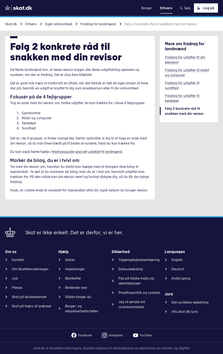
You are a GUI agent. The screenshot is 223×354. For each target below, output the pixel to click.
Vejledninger (75, 269)
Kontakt (18, 260)
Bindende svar (76, 287)
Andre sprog (180, 278)
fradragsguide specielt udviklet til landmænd (87, 152)
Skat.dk (11, 24)
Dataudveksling (130, 269)
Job (15, 278)
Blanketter (73, 278)
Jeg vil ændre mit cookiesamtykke (131, 304)
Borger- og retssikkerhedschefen (81, 308)
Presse (17, 287)
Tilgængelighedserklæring (139, 260)
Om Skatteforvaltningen (30, 269)
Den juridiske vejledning (189, 302)
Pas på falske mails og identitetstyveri (136, 280)
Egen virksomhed (58, 24)
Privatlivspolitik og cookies (139, 292)
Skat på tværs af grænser (32, 306)
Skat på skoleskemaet (29, 297)
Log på (205, 8)
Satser (70, 260)
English (177, 260)
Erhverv (31, 24)
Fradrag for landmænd (98, 24)
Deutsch (177, 269)
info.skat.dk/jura (184, 311)
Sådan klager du (78, 297)
